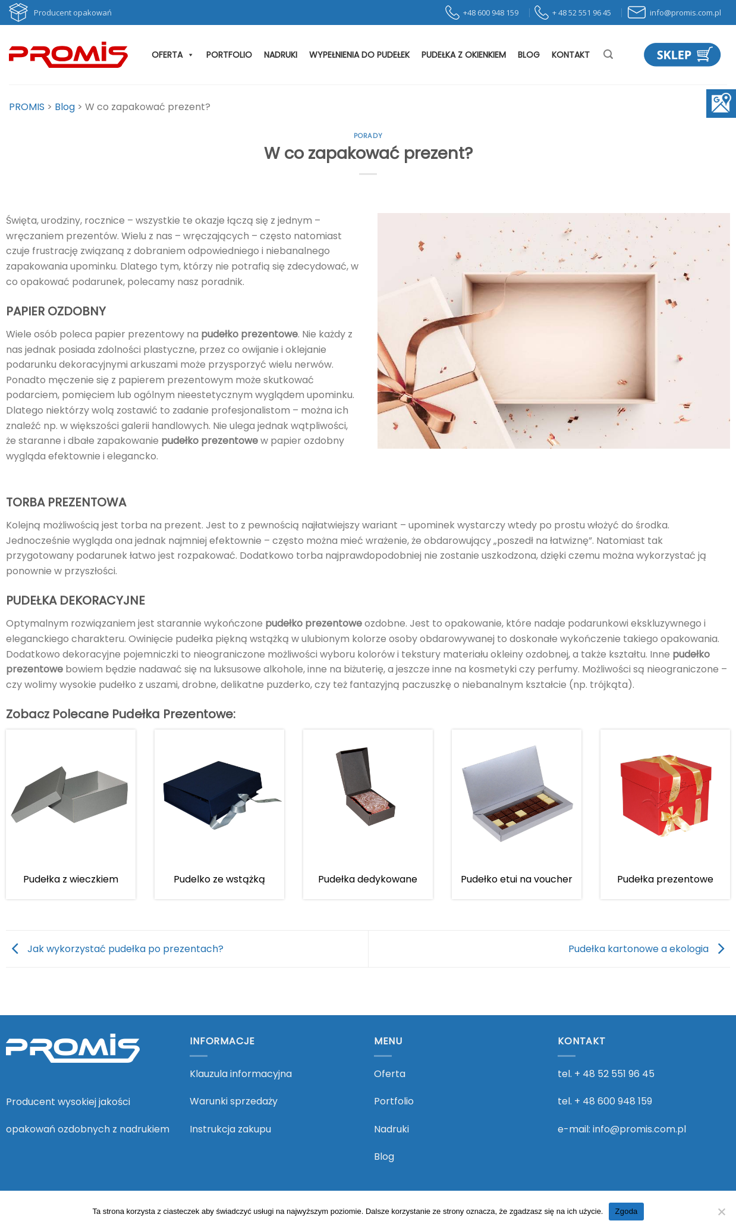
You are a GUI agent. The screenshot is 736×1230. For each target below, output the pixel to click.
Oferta (173, 55)
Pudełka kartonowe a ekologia (649, 948)
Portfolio (229, 55)
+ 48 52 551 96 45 (614, 1074)
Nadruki (280, 55)
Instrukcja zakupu (230, 1129)
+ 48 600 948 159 (613, 1101)
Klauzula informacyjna (241, 1074)
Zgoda (626, 1211)
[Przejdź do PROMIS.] (27, 107)
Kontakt (571, 55)
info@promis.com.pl (639, 1129)
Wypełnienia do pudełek (359, 55)
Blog (529, 55)
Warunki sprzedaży (234, 1101)
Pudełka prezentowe (665, 879)
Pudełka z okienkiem (464, 55)
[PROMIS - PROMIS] (68, 54)
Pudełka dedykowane (367, 879)
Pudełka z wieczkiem (70, 879)
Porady (368, 135)
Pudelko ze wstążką (219, 879)
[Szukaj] (608, 54)
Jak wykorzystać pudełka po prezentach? (115, 948)
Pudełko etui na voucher (517, 879)
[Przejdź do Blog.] (65, 107)
